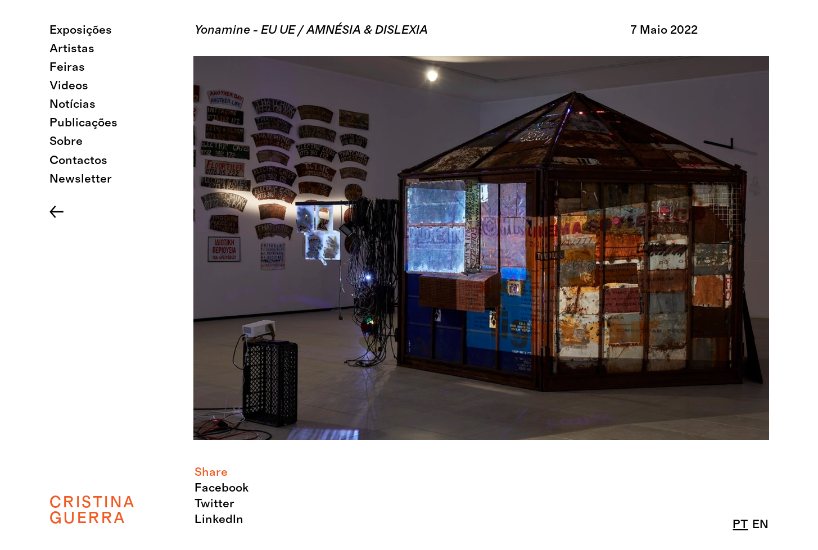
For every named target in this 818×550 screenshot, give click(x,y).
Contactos (78, 160)
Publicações (83, 123)
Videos (68, 86)
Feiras (67, 67)
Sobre (66, 141)
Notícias (72, 104)
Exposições (80, 30)
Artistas (71, 48)
